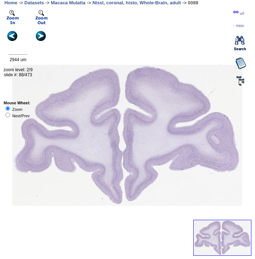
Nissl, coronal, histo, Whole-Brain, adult (136, 2)
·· (238, 25)
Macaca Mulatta (68, 2)
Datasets (34, 2)
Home (10, 2)
